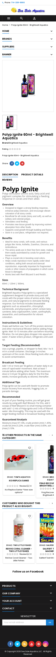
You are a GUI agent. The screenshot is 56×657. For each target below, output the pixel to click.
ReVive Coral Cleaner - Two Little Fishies (19, 550)
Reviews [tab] (7, 180)
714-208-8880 (18, 2)
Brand (5, 143)
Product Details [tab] (32, 174)
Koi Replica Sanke (19, 480)
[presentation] (25, 633)
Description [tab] (10, 174)
